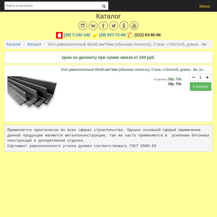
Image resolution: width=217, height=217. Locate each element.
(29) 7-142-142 (77, 35)
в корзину (200, 87)
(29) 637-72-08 (112, 35)
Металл (34, 44)
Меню (204, 6)
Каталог (14, 44)
